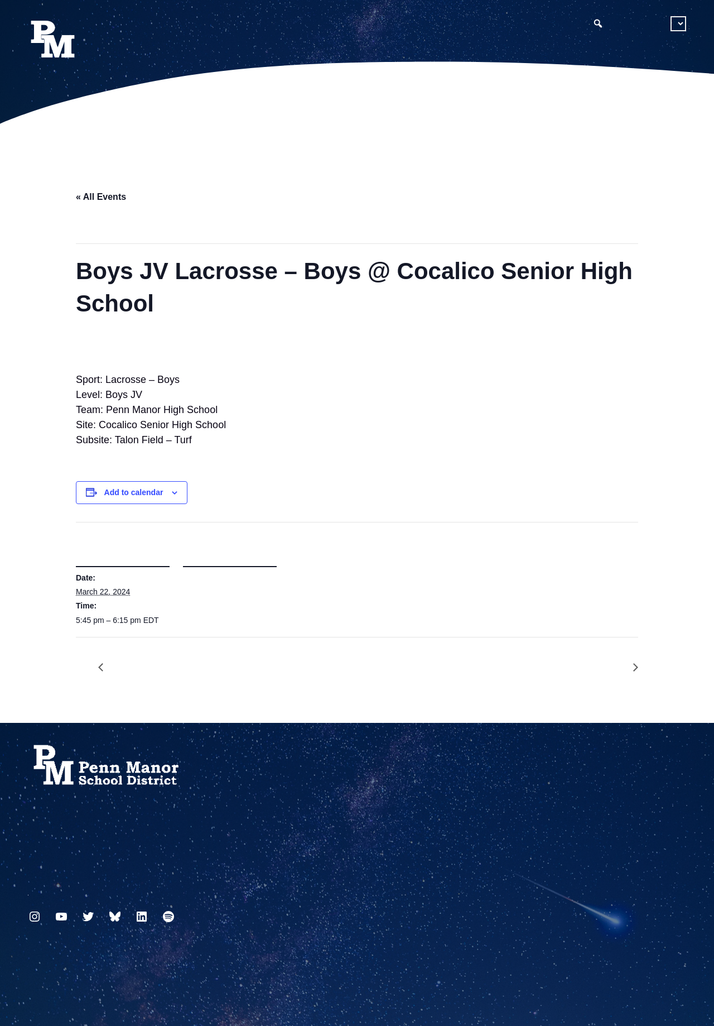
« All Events (101, 197)
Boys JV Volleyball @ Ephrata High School (629, 668)
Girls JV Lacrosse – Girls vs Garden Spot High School (106, 668)
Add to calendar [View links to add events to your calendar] (133, 492)
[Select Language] (678, 23)
